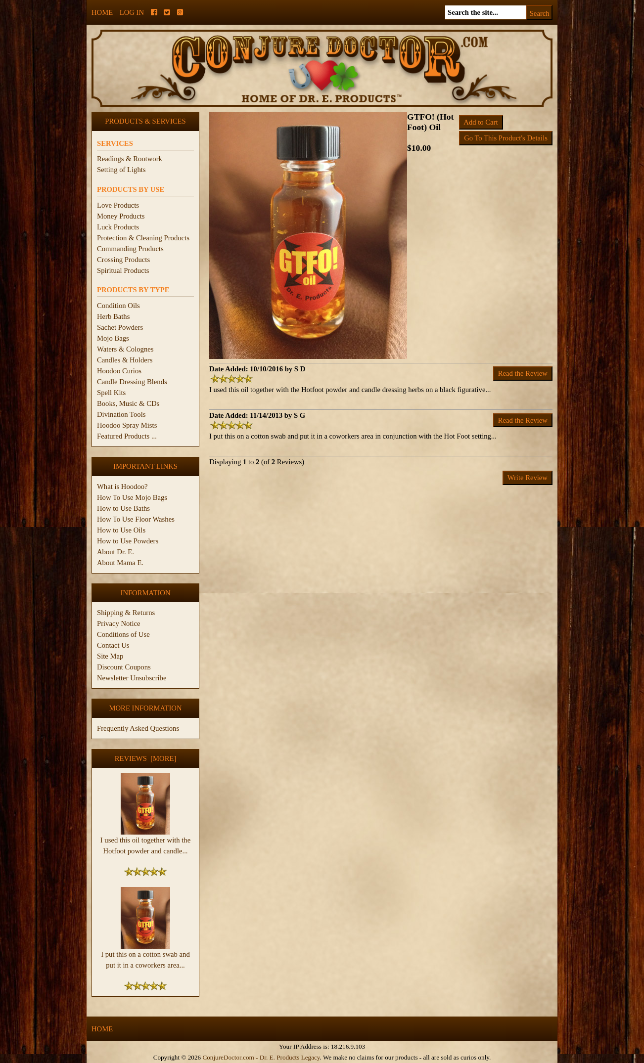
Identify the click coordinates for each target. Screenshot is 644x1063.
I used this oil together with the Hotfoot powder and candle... (145, 841)
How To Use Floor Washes (136, 519)
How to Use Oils (121, 530)
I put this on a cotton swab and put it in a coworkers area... (145, 955)
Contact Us (113, 645)
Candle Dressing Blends (132, 382)
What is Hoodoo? (122, 486)
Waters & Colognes (125, 349)
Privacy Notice (118, 623)
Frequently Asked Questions (138, 728)
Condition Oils (118, 306)
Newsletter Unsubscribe (131, 678)
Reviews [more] (146, 758)
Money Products (120, 216)
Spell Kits (111, 393)
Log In (132, 12)
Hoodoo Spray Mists (127, 425)
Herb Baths (113, 316)
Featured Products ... (127, 436)
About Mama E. (120, 563)
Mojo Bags (113, 338)
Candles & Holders (124, 360)
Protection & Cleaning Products (143, 238)
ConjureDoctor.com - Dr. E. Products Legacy (261, 1057)
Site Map (110, 656)
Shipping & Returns (126, 613)
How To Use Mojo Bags (132, 497)
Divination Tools (121, 414)
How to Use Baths (123, 508)
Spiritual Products (123, 270)
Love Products (118, 205)
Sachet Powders (120, 327)
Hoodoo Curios (119, 371)
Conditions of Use (123, 634)
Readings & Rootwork (129, 159)
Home (102, 12)
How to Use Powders (127, 541)
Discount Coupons (124, 667)
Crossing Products (123, 260)
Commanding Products (130, 249)
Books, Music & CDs (128, 403)
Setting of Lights (121, 170)
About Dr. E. (115, 552)
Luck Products (118, 227)
